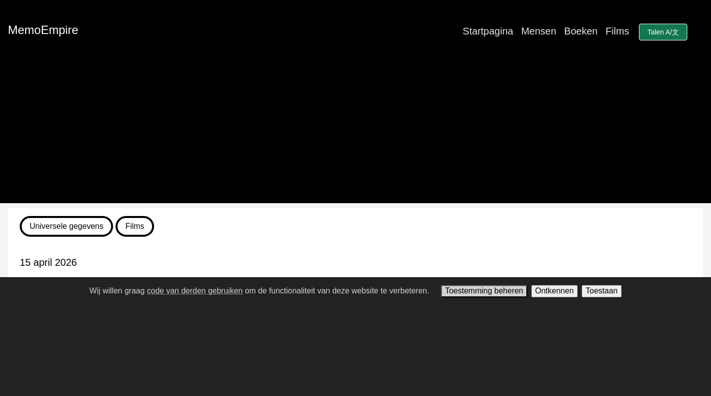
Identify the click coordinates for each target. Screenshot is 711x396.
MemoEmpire (43, 29)
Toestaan (602, 291)
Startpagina (488, 31)
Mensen (538, 31)
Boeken (581, 31)
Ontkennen (554, 291)
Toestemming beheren (484, 291)
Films (617, 31)
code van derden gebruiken (195, 291)
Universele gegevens (66, 226)
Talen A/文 (663, 32)
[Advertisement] (355, 134)
